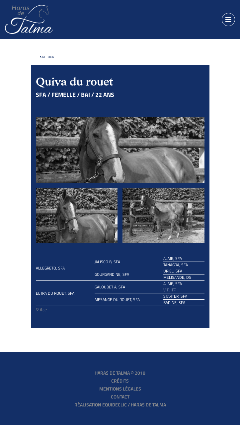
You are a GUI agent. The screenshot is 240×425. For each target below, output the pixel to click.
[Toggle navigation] (228, 19)
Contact (120, 396)
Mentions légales (120, 388)
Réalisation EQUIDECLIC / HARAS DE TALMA (120, 404)
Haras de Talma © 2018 (120, 372)
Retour (47, 56)
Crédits (120, 380)
